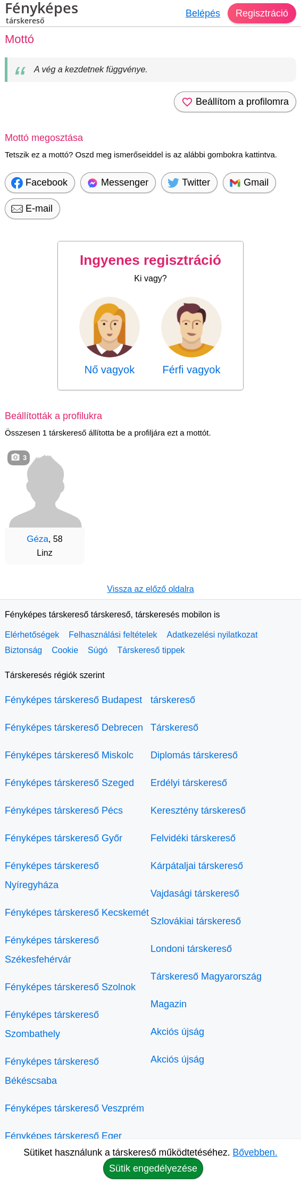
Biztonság (23, 650)
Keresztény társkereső (198, 810)
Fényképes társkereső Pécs (64, 810)
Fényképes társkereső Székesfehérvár (52, 950)
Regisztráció (262, 13)
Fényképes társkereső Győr (63, 838)
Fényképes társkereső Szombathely (52, 1024)
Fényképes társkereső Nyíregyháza (52, 875)
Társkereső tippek (151, 650)
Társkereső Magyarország (206, 976)
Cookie (65, 650)
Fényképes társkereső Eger (63, 1136)
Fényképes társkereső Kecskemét (77, 912)
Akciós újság (177, 1031)
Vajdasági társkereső (194, 893)
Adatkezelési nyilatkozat (212, 634)
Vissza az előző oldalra (150, 589)
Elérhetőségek (32, 634)
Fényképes (41, 14)
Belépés (203, 13)
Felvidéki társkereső (193, 838)
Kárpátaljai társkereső (196, 865)
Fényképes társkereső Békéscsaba (52, 1071)
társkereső (172, 700)
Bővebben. (255, 1152)
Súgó (97, 650)
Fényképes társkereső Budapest (73, 700)
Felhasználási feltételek (113, 634)
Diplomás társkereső (194, 755)
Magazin (168, 1004)
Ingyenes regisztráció (150, 260)
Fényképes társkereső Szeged (69, 783)
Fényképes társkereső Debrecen (74, 727)
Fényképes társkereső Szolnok (70, 987)
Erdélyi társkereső (188, 783)
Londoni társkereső (191, 948)
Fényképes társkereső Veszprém (74, 1108)
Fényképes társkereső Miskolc (69, 755)
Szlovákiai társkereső (195, 921)
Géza (37, 539)
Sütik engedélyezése (153, 1168)
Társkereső (174, 727)
